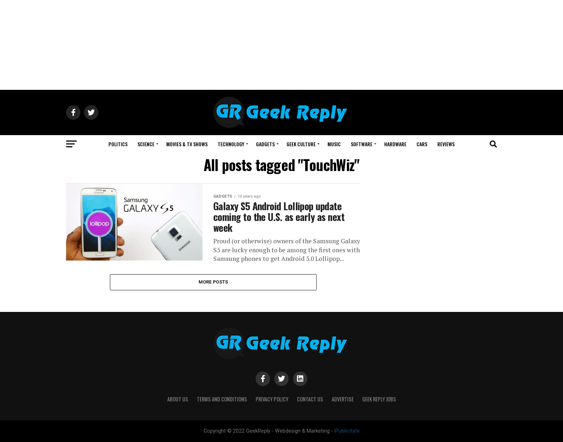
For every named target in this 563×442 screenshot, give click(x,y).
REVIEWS (446, 144)
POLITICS (117, 144)
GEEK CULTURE (301, 144)
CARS (422, 144)
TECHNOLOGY (231, 144)
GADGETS (265, 144)
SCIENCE (146, 144)
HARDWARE (395, 144)
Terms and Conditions (222, 399)
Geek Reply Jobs (379, 399)
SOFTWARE (361, 144)
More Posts (213, 282)
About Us (177, 399)
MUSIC (334, 144)
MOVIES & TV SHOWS (187, 144)
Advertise (343, 399)
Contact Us (310, 399)
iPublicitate (347, 431)
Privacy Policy (272, 399)
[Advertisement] (281, 45)
